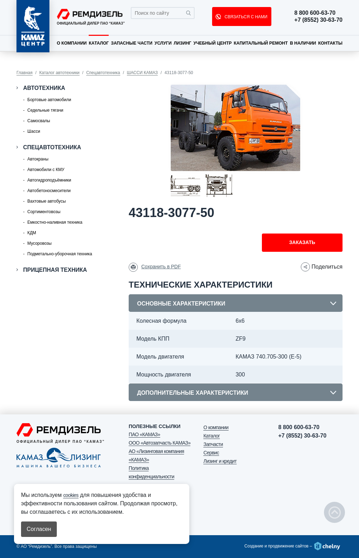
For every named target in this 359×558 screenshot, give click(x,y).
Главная (24, 72)
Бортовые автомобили (49, 99)
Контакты (330, 43)
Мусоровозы (39, 243)
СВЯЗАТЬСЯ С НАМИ (245, 16)
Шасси (33, 131)
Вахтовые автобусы (46, 201)
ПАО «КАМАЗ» (144, 434)
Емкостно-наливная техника (54, 222)
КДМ (31, 232)
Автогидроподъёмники (49, 180)
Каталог (99, 43)
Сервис (211, 452)
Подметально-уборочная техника (59, 253)
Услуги (163, 43)
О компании (72, 43)
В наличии (303, 43)
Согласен (39, 529)
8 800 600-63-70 (315, 13)
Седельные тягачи (45, 110)
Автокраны (37, 159)
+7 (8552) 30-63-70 (318, 20)
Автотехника (44, 88)
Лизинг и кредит (219, 461)
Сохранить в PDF (161, 266)
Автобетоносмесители (48, 190)
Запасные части (131, 43)
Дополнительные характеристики (192, 393)
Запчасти (213, 444)
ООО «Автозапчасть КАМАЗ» (159, 443)
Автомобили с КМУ (46, 169)
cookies (70, 495)
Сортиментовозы (43, 211)
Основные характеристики (181, 304)
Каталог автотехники (59, 72)
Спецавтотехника (103, 72)
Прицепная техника (55, 270)
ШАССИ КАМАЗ (142, 72)
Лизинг (182, 43)
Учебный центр (213, 43)
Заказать (302, 242)
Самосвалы (38, 120)
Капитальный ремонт (261, 43)
